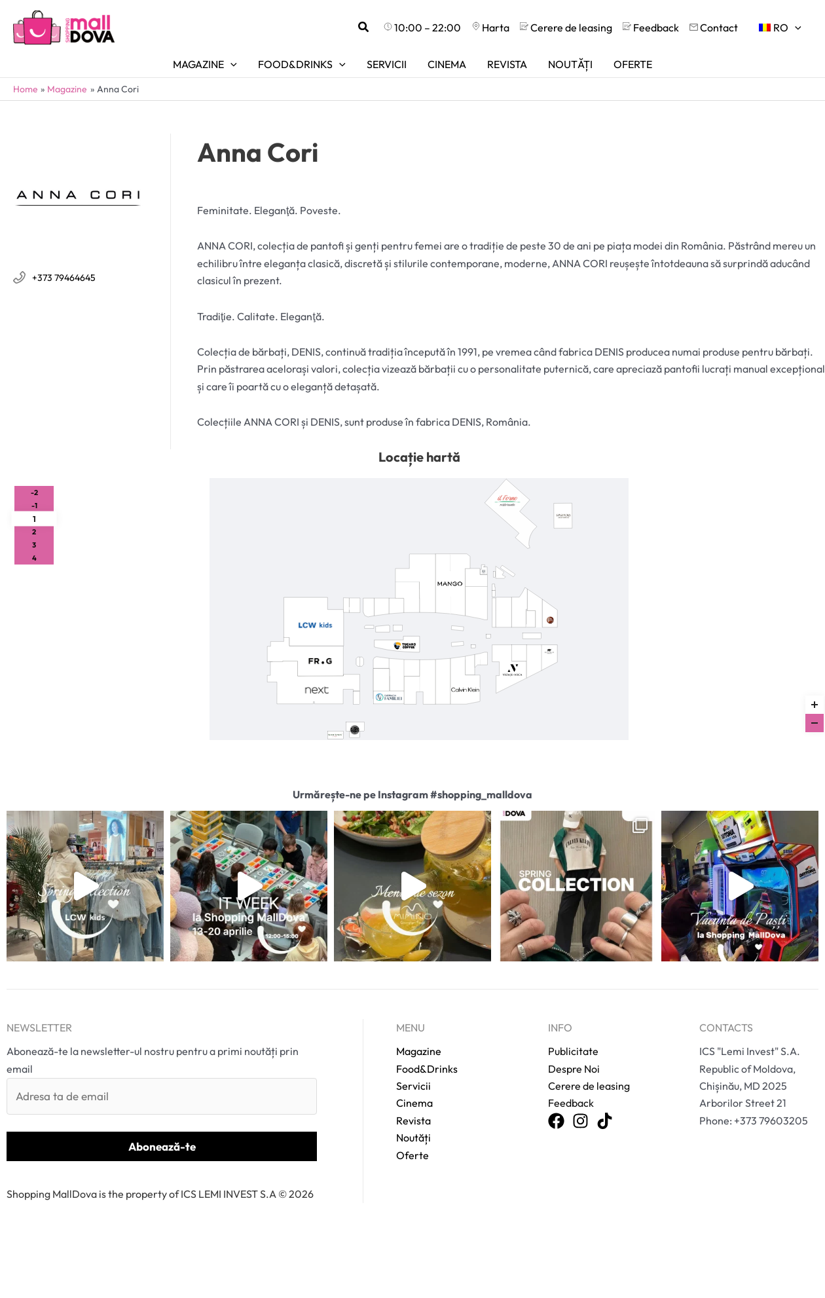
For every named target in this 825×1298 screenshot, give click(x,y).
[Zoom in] (814, 704)
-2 (34, 492)
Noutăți (413, 1104)
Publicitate (571, 1018)
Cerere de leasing (585, 1053)
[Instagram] (580, 1089)
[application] (794, 27)
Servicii (413, 1053)
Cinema (414, 1070)
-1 (34, 505)
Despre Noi (572, 1035)
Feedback (570, 1070)
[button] (364, 27)
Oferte (412, 1121)
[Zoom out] (814, 723)
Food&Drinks (427, 1035)
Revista (413, 1087)
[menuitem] (780, 27)
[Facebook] (556, 1089)
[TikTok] (604, 1089)
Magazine (418, 1018)
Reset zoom (814, 678)
